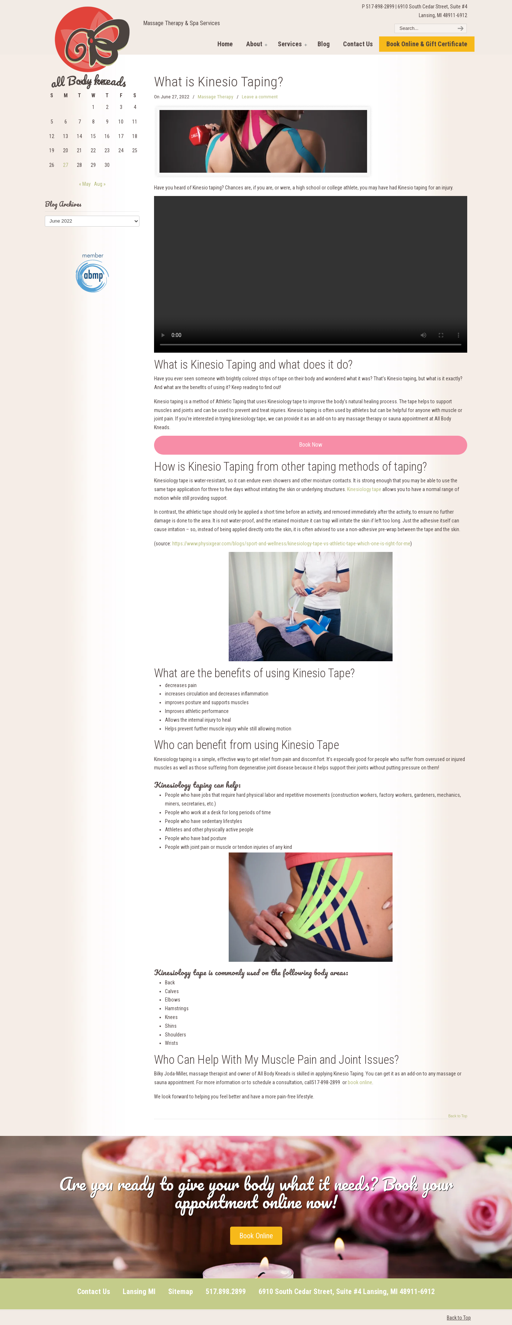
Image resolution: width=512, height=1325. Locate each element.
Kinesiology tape (364, 489)
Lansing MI (139, 1291)
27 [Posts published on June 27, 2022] (65, 165)
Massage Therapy (215, 96)
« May (85, 184)
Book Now (310, 444)
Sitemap (180, 1291)
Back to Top (457, 1116)
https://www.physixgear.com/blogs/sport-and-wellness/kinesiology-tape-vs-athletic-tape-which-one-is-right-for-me (291, 543)
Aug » (100, 184)
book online (360, 1082)
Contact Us (93, 1291)
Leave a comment (260, 96)
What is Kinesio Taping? (218, 82)
